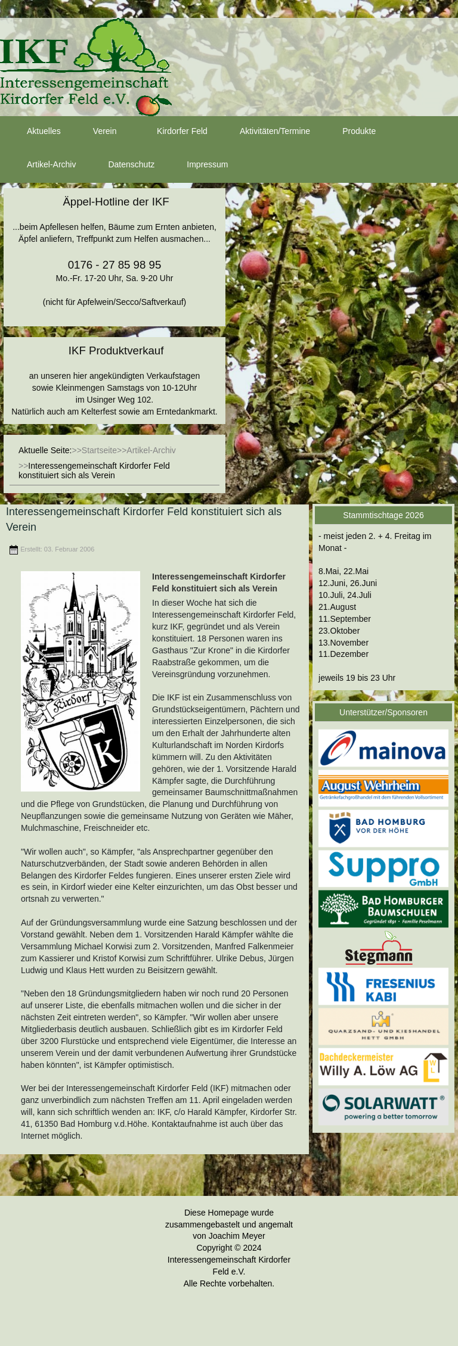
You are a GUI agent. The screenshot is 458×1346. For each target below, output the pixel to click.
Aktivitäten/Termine (264, 132)
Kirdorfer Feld (171, 132)
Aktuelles (33, 132)
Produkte (348, 132)
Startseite (99, 450)
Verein (94, 132)
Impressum (196, 165)
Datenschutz (120, 165)
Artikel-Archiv (40, 165)
